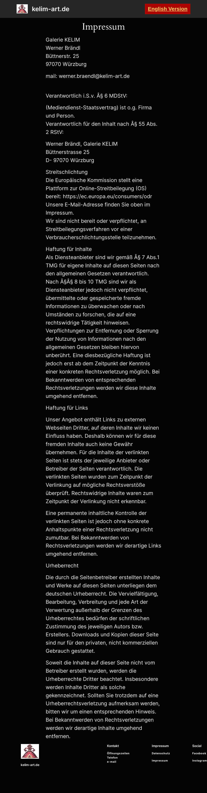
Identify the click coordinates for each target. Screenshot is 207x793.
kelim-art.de (50, 9)
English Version (167, 9)
